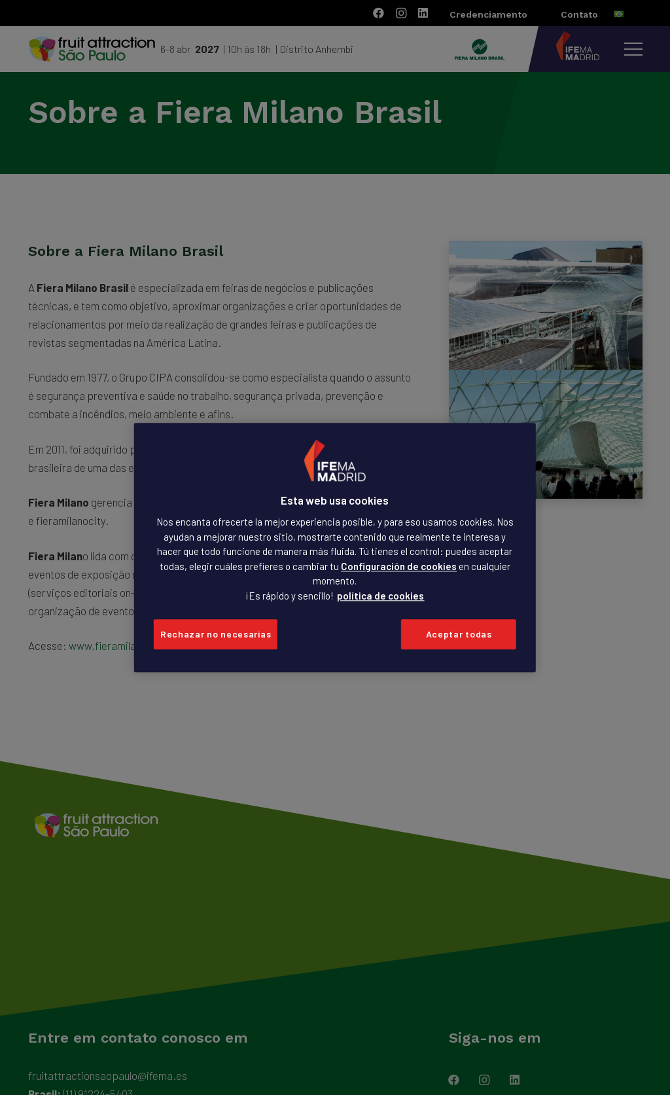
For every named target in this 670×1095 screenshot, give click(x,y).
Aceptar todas (459, 634)
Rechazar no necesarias (215, 634)
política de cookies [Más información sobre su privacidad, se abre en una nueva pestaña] (380, 595)
